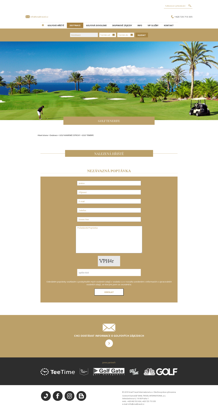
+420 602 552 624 (134, 401)
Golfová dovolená (96, 25)
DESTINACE (75, 25)
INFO (140, 25)
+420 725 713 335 (183, 16)
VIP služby (153, 25)
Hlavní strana (43, 135)
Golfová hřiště (56, 25)
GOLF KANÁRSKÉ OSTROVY (69, 135)
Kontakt (169, 25)
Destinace (54, 135)
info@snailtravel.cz (39, 16)
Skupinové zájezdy (122, 25)
